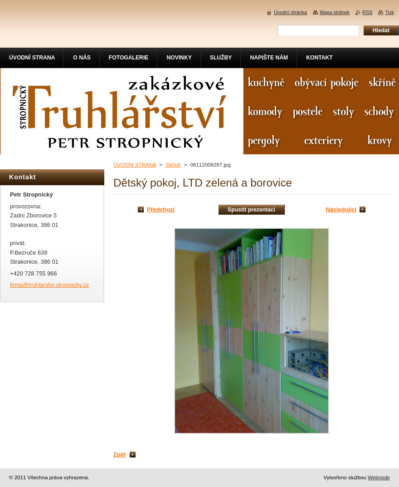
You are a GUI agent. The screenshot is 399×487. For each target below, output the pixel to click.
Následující (341, 209)
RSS (367, 12)
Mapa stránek (335, 12)
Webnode (379, 477)
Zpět (119, 454)
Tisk (389, 12)
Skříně (172, 164)
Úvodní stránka (290, 12)
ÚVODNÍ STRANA (134, 164)
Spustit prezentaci (251, 210)
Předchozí (161, 209)
